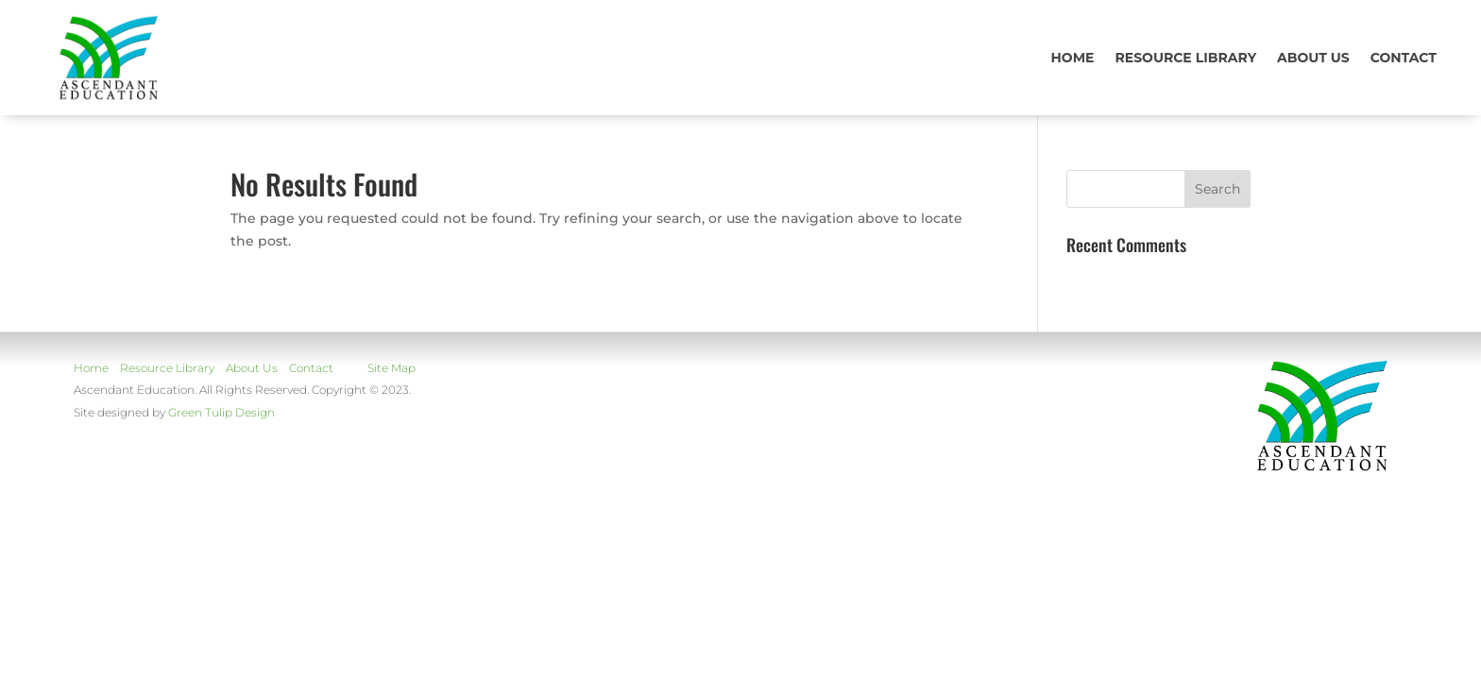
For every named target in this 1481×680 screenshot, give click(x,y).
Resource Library (1185, 57)
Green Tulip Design (221, 412)
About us (1313, 57)
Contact (1403, 57)
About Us (252, 368)
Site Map (391, 368)
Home (1073, 57)
